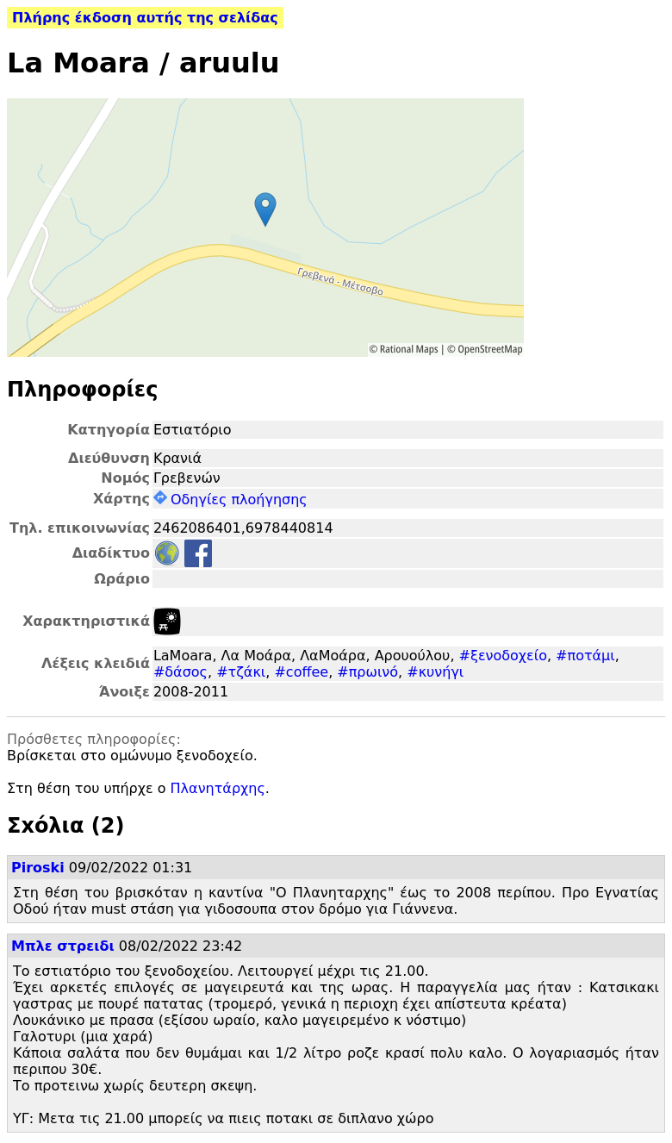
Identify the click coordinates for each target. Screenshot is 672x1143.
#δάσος (180, 672)
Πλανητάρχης (218, 788)
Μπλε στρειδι (63, 946)
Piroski (38, 867)
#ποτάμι (585, 655)
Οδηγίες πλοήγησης (230, 499)
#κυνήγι (435, 672)
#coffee (301, 672)
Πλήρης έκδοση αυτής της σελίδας (145, 17)
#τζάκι (240, 672)
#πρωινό (367, 672)
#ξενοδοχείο (503, 655)
